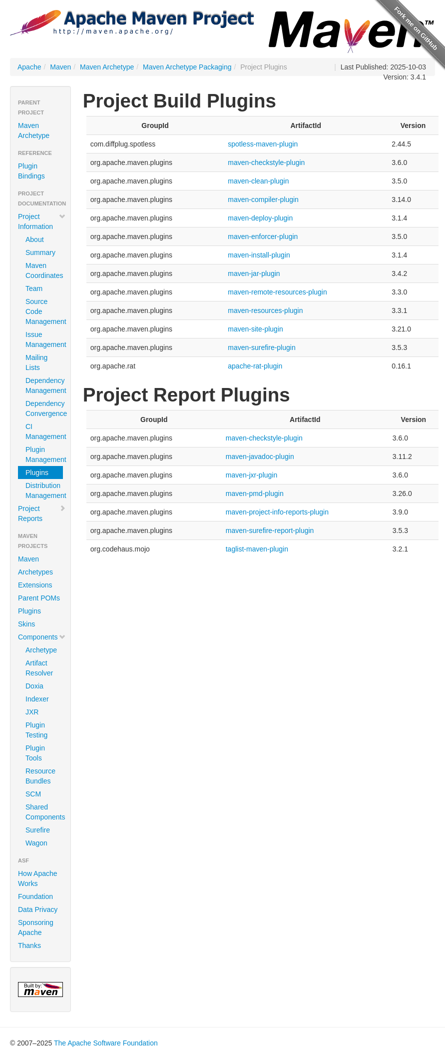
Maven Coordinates (44, 271)
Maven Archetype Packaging (187, 67)
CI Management (44, 431)
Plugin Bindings (31, 171)
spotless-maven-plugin (263, 144)
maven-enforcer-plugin (263, 236)
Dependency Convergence (44, 409)
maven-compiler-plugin (263, 200)
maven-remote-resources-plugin (277, 292)
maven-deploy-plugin (260, 218)
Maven (60, 67)
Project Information (42, 221)
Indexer (37, 699)
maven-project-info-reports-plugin (277, 512)
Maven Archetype (107, 67)
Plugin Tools (35, 753)
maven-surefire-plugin (261, 348)
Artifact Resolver (39, 668)
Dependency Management (44, 385)
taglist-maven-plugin (257, 549)
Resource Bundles (40, 776)
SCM (33, 794)
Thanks (29, 946)
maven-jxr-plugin (251, 475)
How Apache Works (37, 879)
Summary (40, 252)
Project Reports (42, 513)
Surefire (37, 830)
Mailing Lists (36, 363)
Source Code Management (44, 312)
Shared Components (44, 812)
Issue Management (44, 339)
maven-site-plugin (255, 329)
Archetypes (35, 572)
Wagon (36, 843)
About (34, 240)
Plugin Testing (36, 730)
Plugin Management (44, 455)
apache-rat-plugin (255, 366)
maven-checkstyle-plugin (266, 162)
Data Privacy (37, 910)
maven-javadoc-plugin (260, 456)
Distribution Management (44, 491)
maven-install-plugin (259, 255)
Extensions (35, 585)
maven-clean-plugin (258, 181)
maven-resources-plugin (265, 310)
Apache (29, 67)
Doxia (34, 686)
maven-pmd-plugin (255, 494)
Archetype (41, 650)
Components (42, 637)
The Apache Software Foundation (106, 1043)
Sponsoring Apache (35, 927)
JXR (31, 712)
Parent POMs (39, 598)
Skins (26, 624)
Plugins (36, 472)
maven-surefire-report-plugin (270, 530)
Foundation (35, 896)
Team (33, 288)
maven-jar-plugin (254, 274)
